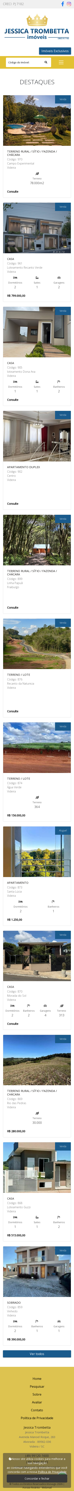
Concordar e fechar (37, 1478)
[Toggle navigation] (61, 62)
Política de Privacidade (52, 1472)
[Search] (28, 62)
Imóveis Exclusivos (55, 51)
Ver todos (37, 1354)
